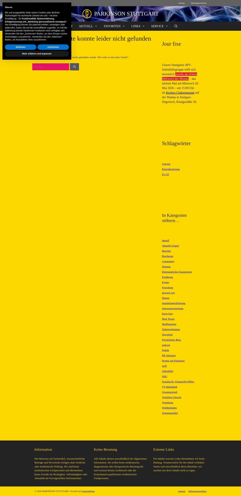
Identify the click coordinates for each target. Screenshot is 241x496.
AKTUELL (90, 26)
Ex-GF (165, 174)
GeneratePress (88, 491)
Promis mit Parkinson (173, 360)
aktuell (165, 240)
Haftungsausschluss (199, 3)
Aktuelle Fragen (170, 245)
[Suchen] (74, 67)
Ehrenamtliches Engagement (177, 271)
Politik (165, 350)
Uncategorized (169, 392)
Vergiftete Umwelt (171, 397)
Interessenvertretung (172, 308)
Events (165, 282)
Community (168, 261)
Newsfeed (167, 334)
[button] (176, 26)
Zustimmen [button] (53, 481)
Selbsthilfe (167, 371)
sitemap (181, 3)
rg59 (164, 366)
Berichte (166, 251)
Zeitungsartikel (170, 413)
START (68, 26)
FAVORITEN (116, 26)
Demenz (166, 266)
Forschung (167, 287)
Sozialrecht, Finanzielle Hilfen (178, 381)
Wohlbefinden (169, 407)
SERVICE (161, 26)
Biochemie (167, 256)
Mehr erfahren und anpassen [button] (36, 487)
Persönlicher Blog (171, 339)
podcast (166, 345)
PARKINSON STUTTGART (126, 14)
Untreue (166, 164)
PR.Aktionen (169, 355)
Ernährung (167, 277)
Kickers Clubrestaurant (180, 92)
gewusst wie (168, 292)
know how (167, 313)
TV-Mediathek (169, 386)
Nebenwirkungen (171, 329)
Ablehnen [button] (21, 481)
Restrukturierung (171, 169)
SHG (164, 376)
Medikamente (169, 324)
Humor (165, 298)
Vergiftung (167, 402)
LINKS (139, 26)
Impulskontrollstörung (173, 303)
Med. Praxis (168, 318)
